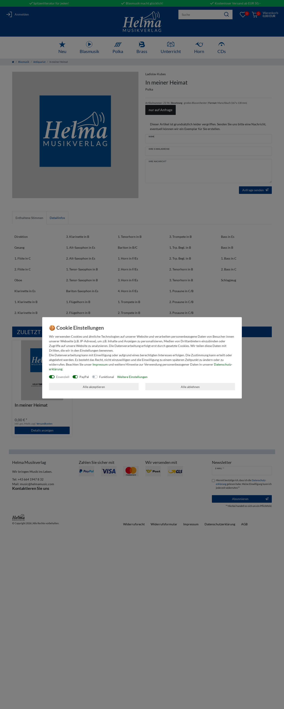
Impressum (100, 364)
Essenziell (62, 377)
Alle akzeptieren (94, 386)
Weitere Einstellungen (132, 377)
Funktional (106, 377)
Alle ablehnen (190, 386)
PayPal (84, 377)
